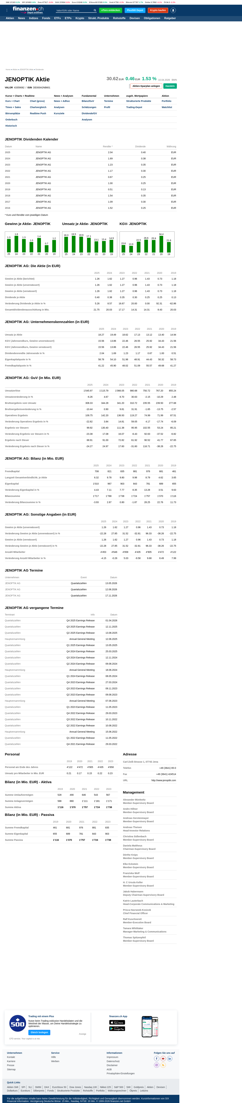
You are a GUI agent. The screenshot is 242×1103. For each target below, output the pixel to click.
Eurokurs (25, 1090)
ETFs (57, 18)
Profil (107, 107)
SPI (23, 2)
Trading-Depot (134, 107)
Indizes (33, 18)
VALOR (9, 87)
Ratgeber (170, 18)
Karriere (11, 1061)
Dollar (147, 2)
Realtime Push (38, 113)
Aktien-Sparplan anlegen (146, 86)
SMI (7, 2)
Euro (74, 2)
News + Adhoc (62, 101)
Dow (40, 2)
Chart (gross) (37, 101)
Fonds (46, 18)
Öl (165, 2)
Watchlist (167, 107)
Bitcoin (129, 2)
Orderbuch (12, 119)
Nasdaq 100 (90, 1087)
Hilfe (53, 1057)
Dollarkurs (12, 1090)
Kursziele (59, 113)
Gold (111, 2)
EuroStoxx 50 (59, 1087)
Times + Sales (13, 107)
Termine (108, 101)
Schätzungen (89, 107)
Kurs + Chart (13, 101)
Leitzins (144, 1090)
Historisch (11, 125)
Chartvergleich (38, 107)
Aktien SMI (12, 1087)
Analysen (59, 107)
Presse (10, 1065)
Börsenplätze (13, 113)
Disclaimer (112, 1065)
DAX (57, 2)
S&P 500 (118, 1087)
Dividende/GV (89, 113)
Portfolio (167, 101)
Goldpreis (139, 1087)
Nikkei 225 (105, 1087)
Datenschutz (113, 1061)
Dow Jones (75, 1087)
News (21, 18)
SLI (30, 1087)
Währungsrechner (117, 1090)
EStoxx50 (93, 2)
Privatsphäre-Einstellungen (121, 1073)
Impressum (112, 1057)
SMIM (38, 1087)
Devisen (135, 18)
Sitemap (11, 1069)
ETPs (68, 18)
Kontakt (11, 1057)
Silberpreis (38, 1090)
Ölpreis (133, 1090)
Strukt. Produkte (98, 18)
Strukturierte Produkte (138, 101)
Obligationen (152, 18)
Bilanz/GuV (88, 101)
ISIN (29, 87)
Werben (55, 1061)
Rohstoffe (119, 18)
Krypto (79, 18)
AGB (109, 1069)
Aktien (10, 18)
